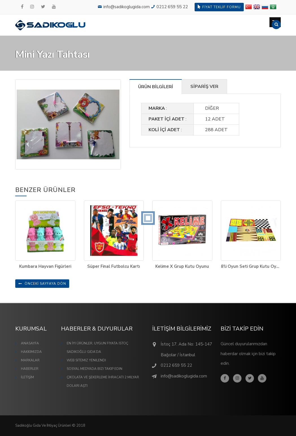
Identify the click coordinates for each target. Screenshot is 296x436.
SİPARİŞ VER (204, 86)
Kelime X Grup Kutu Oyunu (182, 266)
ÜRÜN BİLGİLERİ (155, 87)
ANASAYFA (30, 343)
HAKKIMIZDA (31, 351)
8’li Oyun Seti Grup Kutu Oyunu (252, 266)
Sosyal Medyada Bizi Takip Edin (94, 368)
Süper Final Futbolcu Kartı (113, 266)
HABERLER (29, 368)
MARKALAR (30, 360)
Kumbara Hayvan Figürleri (45, 266)
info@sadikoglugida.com (126, 7)
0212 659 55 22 (172, 7)
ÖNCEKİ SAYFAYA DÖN (42, 283)
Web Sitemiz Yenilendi (86, 360)
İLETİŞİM (27, 377)
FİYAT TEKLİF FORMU (219, 7)
